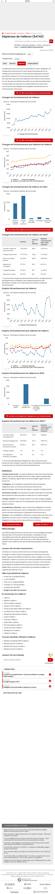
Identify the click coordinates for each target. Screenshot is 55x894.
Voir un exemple (49, 663)
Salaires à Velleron (10, 600)
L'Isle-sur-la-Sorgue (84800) (14, 582)
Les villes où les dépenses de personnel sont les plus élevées (30, 229)
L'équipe (20, 872)
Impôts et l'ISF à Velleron (12, 606)
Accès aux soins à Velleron (13, 627)
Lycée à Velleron (9, 617)
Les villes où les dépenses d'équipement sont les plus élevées (30, 416)
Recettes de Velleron (12, 524)
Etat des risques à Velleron (13, 625)
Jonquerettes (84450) (12, 587)
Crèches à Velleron (10, 619)
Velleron (28, 33)
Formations (9, 669)
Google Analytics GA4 (11, 681)
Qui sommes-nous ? (11, 872)
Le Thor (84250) (9, 579)
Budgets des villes (10, 33)
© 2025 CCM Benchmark (37, 876)
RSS (45, 874)
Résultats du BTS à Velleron (13, 649)
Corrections (50, 874)
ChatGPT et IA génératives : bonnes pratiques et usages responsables (23, 674)
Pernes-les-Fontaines (28, 45)
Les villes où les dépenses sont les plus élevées (35, 93)
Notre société (26, 872)
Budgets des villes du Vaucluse (15, 590)
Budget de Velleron (43, 524)
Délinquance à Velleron (12, 630)
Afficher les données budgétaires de (14, 54)
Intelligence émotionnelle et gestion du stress (19, 686)
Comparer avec (7, 58)
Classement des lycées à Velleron (16, 614)
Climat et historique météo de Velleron (17, 608)
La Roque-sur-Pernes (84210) (14, 584)
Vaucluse (21, 33)
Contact (39, 872)
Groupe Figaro (25, 876)
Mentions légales (15, 876)
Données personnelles (8, 874)
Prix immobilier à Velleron (12, 603)
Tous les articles (38, 874)
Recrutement (45, 872)
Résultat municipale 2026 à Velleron (16, 641)
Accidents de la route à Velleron (15, 611)
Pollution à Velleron (10, 633)
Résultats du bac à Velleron (13, 643)
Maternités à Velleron (11, 622)
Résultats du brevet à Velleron (14, 646)
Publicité (33, 872)
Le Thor (39, 45)
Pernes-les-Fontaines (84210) (14, 576)
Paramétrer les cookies (21, 874)
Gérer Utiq (30, 874)
